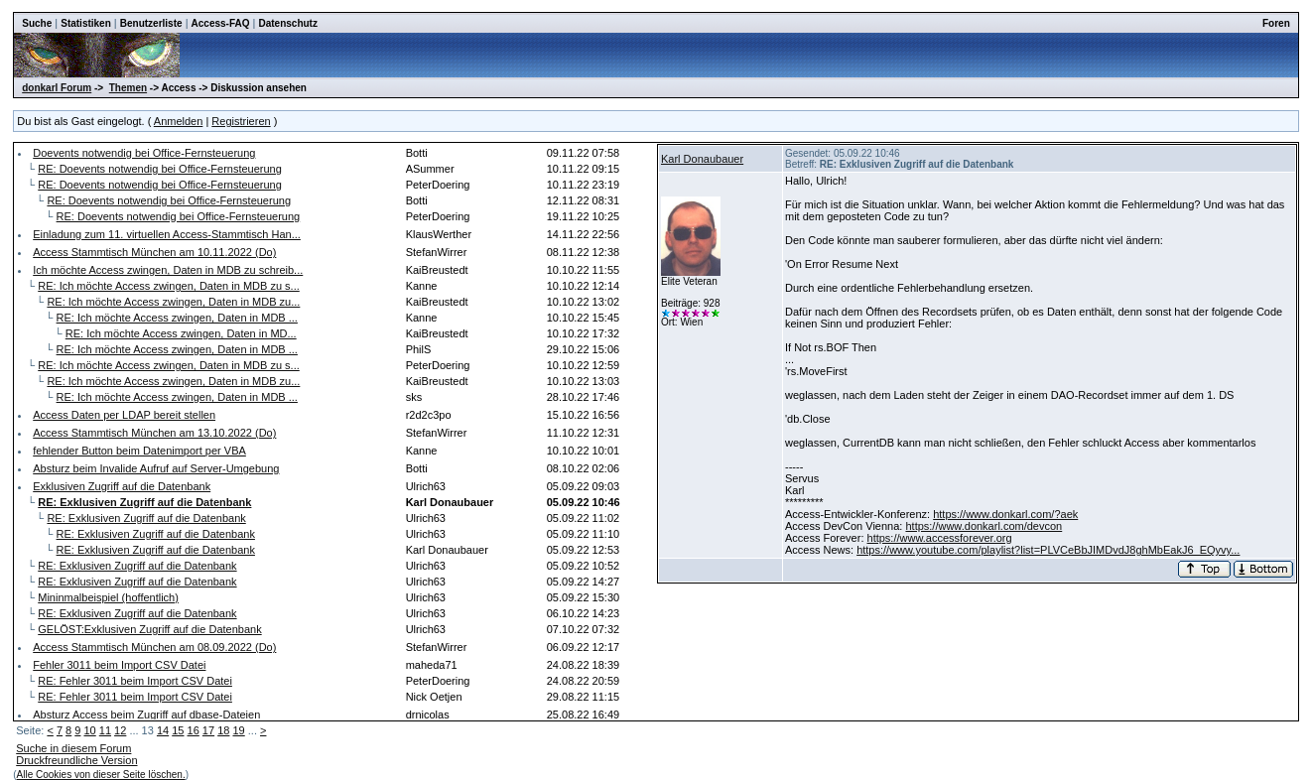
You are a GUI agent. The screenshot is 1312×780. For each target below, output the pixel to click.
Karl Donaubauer (702, 159)
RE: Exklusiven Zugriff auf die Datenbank (146, 518)
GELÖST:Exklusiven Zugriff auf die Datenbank (149, 629)
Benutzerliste (151, 23)
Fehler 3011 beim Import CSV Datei (119, 665)
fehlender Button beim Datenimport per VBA (139, 450)
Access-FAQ (221, 23)
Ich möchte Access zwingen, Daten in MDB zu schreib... (168, 270)
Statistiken (86, 23)
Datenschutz (287, 23)
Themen (128, 87)
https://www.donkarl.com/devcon (983, 526)
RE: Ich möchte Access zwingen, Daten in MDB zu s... (169, 286)
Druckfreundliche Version (76, 760)
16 (193, 730)
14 (163, 730)
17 (208, 730)
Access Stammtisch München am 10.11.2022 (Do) (154, 252)
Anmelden (178, 121)
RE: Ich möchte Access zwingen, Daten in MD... (181, 333)
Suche (37, 23)
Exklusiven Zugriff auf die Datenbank (121, 486)
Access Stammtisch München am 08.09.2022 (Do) (154, 647)
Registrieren (240, 121)
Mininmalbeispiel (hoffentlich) (108, 597)
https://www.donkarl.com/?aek (1005, 514)
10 (89, 730)
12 (120, 730)
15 (178, 730)
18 (223, 730)
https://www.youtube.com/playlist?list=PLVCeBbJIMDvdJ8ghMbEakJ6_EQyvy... (1048, 550)
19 (238, 730)
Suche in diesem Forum (73, 748)
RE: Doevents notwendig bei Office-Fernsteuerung (160, 169)
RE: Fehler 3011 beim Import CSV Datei (135, 681)
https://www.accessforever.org (939, 538)
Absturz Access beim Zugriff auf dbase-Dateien (146, 714)
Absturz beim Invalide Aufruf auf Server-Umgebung (156, 468)
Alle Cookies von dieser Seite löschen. (101, 774)
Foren (1276, 23)
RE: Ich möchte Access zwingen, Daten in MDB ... (177, 318)
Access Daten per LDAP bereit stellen (124, 415)
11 (105, 730)
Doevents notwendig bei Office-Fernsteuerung (144, 153)
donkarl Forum (56, 87)
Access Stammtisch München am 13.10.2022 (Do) (154, 433)
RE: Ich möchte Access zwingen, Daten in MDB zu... (173, 302)
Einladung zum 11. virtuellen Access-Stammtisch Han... (167, 234)
